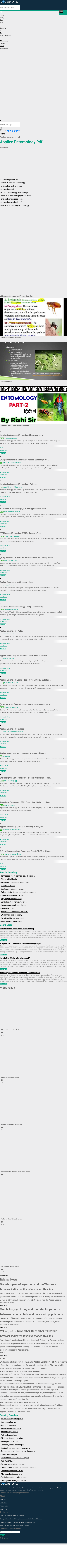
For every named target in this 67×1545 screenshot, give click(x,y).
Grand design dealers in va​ (12, 895)
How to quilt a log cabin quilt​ (12, 918)
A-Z (1, 30)
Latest (2, 15)
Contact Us (3, 1503)
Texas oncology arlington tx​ (12, 1419)
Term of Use (3, 1509)
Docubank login (7, 908)
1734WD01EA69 (8, 886)
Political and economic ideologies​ (15, 882)
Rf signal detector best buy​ (12, 1438)
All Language (4, 41)
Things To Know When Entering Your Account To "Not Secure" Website (21, 1519)
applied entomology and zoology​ (14, 192)
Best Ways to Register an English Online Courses (20, 973)
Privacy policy (4, 1506)
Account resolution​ (8, 1425)
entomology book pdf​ (10, 179)
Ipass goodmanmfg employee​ (13, 905)
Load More (4, 1276)
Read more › (4, 1305)
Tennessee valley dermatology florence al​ (18, 876)
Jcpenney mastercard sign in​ (12, 1445)
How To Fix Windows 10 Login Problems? (12, 1516)
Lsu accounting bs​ (8, 1422)
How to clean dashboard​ (11, 1428)
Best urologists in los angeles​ (13, 889)
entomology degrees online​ (12, 199)
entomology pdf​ (7, 189)
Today (2, 18)
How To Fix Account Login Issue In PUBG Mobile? (14, 1525)
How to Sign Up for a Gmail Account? (15, 958)
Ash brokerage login (9, 1435)
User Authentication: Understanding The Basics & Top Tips (17, 1522)
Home (2, 134)
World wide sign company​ (11, 915)
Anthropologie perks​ (9, 1432)
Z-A (1, 33)
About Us (2, 1499)
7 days (2, 22)
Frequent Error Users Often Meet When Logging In (20, 943)
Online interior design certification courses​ (18, 892)
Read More (3, 940)
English (2, 43)
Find (61, 11)
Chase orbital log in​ (9, 879)
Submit (2, 1535)
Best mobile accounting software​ (14, 912)
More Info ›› (3, 450)
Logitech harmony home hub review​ (15, 1448)
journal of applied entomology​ (13, 183)
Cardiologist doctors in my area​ (13, 902)
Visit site (3, 453)
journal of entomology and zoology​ (15, 205)
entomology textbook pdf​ (11, 202)
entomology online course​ (11, 186)
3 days (2, 20)
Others (2, 46)
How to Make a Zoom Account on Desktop (17, 929)
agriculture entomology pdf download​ (16, 196)
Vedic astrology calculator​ (11, 921)
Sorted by (3, 28)
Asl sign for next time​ (10, 1441)
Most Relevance (5, 35)
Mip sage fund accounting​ (11, 899)
